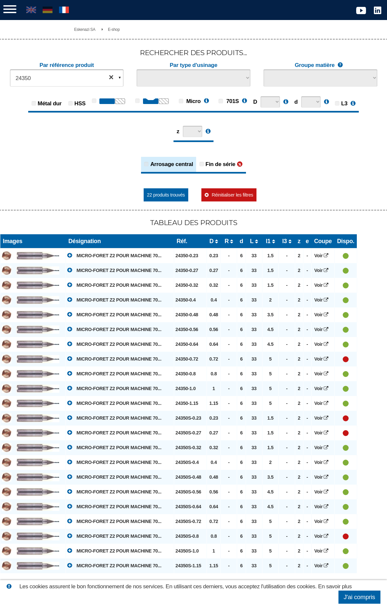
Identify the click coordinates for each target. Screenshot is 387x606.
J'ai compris (359, 597)
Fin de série (220, 164)
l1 (268, 241)
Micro (190, 101)
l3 (284, 241)
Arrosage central (171, 164)
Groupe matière (320, 65)
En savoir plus (335, 586)
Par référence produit (66, 65)
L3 (344, 103)
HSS (80, 103)
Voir (323, 255)
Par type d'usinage (193, 65)
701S (228, 101)
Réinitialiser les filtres (232, 195)
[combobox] (67, 78)
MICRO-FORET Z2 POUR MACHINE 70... (114, 255)
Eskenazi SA (84, 29)
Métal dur (50, 103)
